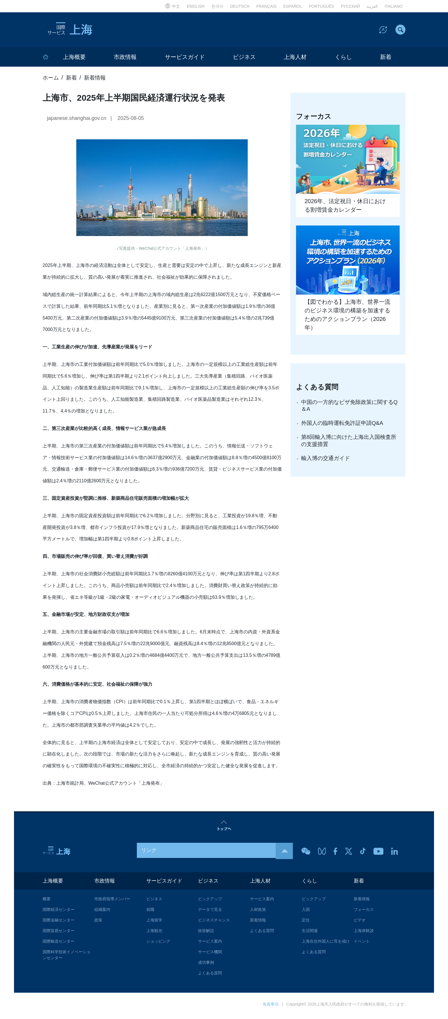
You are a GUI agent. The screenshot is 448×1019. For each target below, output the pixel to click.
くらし (343, 59)
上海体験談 (364, 933)
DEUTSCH (239, 6)
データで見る (210, 912)
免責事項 (271, 1007)
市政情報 (125, 59)
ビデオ (360, 923)
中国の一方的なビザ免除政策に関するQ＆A (349, 408)
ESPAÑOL (292, 6)
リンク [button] (217, 853)
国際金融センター (59, 923)
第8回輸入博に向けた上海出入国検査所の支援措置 (348, 444)
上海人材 (295, 59)
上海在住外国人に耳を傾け (326, 944)
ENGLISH (195, 6)
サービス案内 (210, 944)
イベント (362, 944)
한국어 (217, 6)
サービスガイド (185, 59)
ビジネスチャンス (214, 923)
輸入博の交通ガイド (327, 462)
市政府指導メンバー (112, 902)
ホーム (51, 80)
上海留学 (154, 923)
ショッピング (158, 944)
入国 (306, 912)
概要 (47, 902)
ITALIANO (394, 6)
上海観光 (154, 933)
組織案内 (102, 912)
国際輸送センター (59, 944)
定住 (306, 923)
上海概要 (74, 59)
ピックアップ (210, 902)
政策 (98, 923)
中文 (172, 6)
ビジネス (244, 59)
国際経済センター (59, 912)
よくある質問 (210, 976)
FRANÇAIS (266, 6)
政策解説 (206, 933)
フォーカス (364, 912)
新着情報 (96, 80)
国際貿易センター (59, 933)
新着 (385, 59)
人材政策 (258, 912)
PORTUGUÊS (321, 6)
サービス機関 (210, 955)
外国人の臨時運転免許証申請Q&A (344, 426)
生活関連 (310, 933)
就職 (150, 912)
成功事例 (206, 965)
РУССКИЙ (350, 6)
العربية (372, 6)
